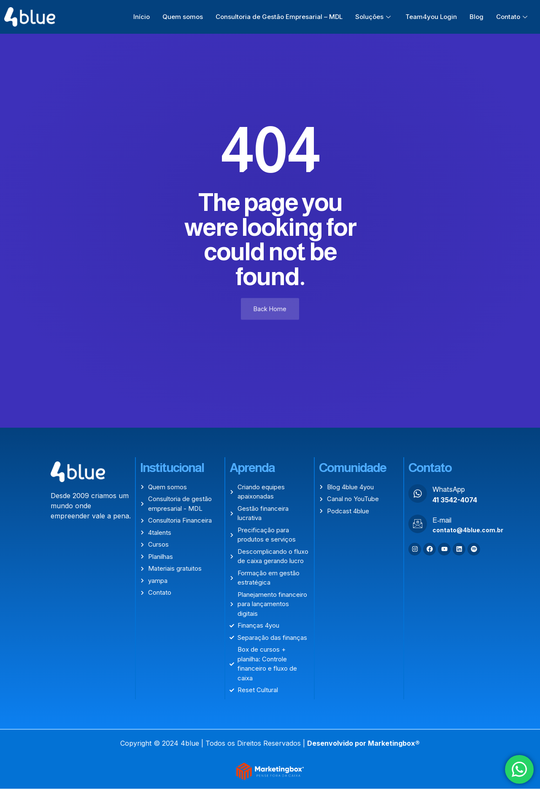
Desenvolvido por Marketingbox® (363, 744)
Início (141, 17)
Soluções (374, 17)
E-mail (441, 521)
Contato (512, 17)
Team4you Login (431, 17)
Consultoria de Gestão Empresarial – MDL (279, 17)
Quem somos (182, 17)
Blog (476, 17)
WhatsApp (448, 490)
